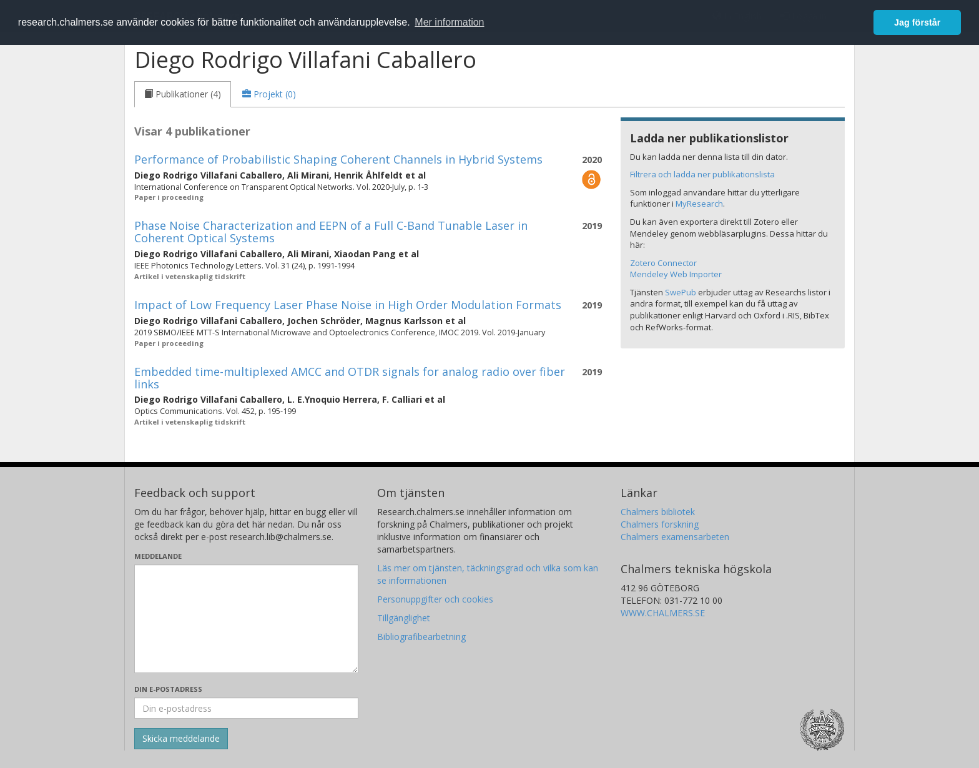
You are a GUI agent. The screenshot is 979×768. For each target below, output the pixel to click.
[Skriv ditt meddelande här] (246, 618)
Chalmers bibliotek (658, 512)
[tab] (182, 94)
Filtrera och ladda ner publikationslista (702, 174)
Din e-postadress (168, 689)
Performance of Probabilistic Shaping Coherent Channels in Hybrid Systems (338, 159)
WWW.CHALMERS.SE (663, 613)
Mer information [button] (449, 22)
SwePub (680, 292)
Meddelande (158, 556)
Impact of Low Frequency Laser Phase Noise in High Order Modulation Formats (347, 304)
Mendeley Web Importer (676, 274)
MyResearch (699, 203)
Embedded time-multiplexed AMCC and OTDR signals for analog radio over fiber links (349, 377)
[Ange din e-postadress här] (246, 708)
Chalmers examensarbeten (675, 537)
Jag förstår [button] (917, 22)
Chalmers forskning (660, 524)
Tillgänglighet (403, 618)
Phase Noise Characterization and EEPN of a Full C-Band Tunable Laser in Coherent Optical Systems (331, 231)
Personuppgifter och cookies (435, 599)
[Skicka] (181, 738)
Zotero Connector (663, 262)
